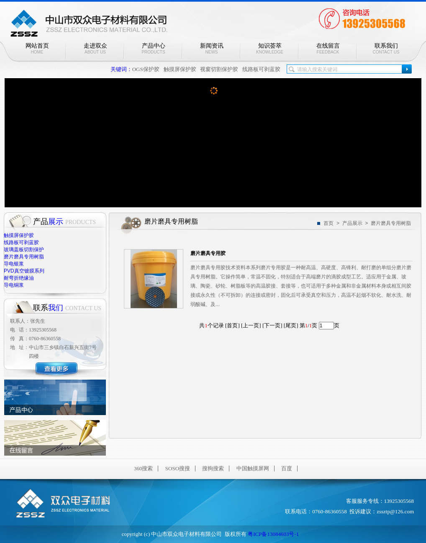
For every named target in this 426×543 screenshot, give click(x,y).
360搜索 (143, 468)
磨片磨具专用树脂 (24, 257)
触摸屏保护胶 (180, 69)
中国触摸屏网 (253, 468)
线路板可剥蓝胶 (261, 69)
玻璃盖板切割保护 (24, 249)
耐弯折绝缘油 (19, 278)
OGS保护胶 (145, 69)
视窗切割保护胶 (219, 69)
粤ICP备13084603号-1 (273, 534)
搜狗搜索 (213, 468)
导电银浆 (14, 264)
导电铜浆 (14, 285)
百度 (287, 468)
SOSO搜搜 (177, 468)
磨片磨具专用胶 (208, 253)
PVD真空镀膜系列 (24, 271)
